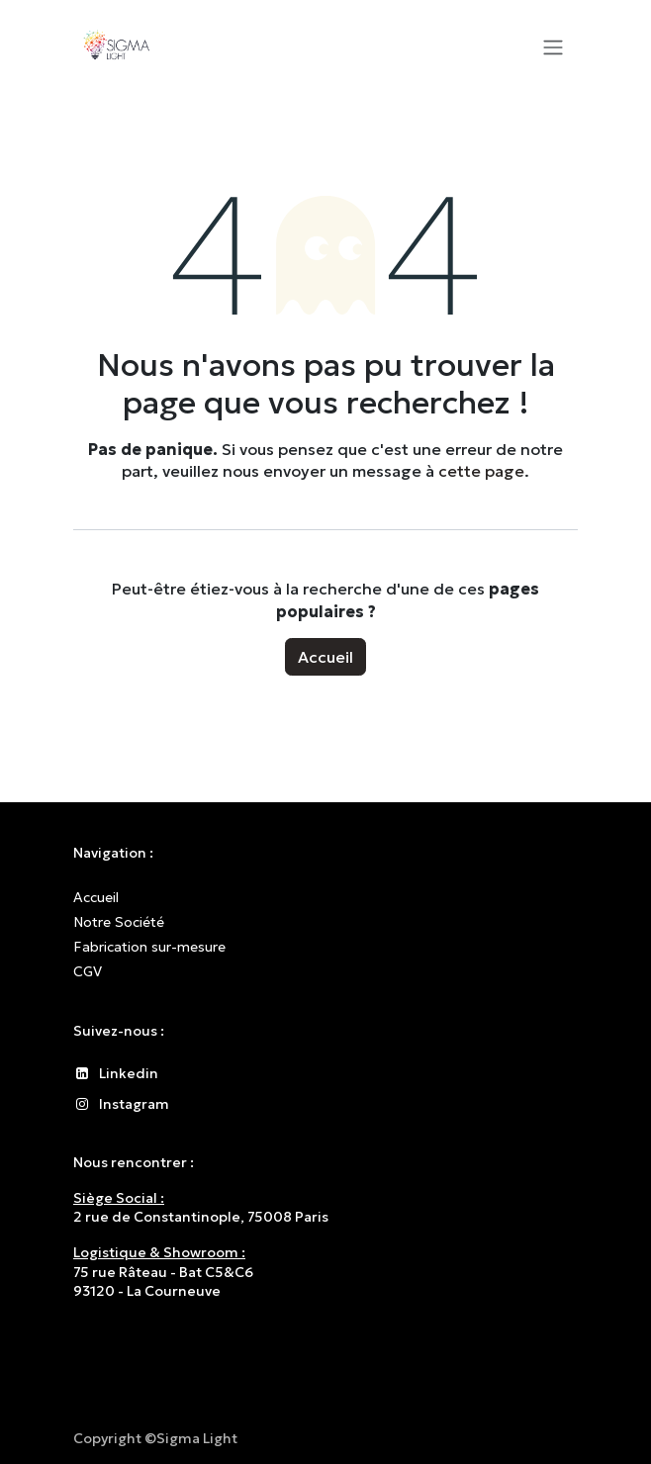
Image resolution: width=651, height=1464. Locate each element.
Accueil (325, 657)
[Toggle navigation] (553, 46)
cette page (481, 471)
